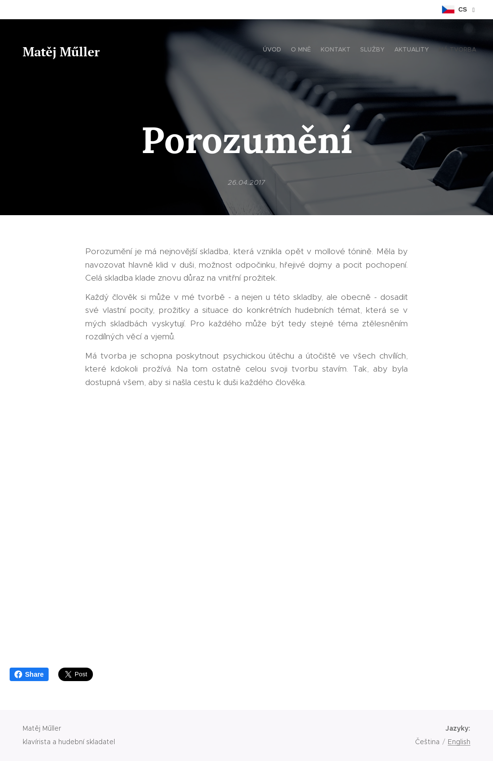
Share (29, 674)
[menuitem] (429, 51)
